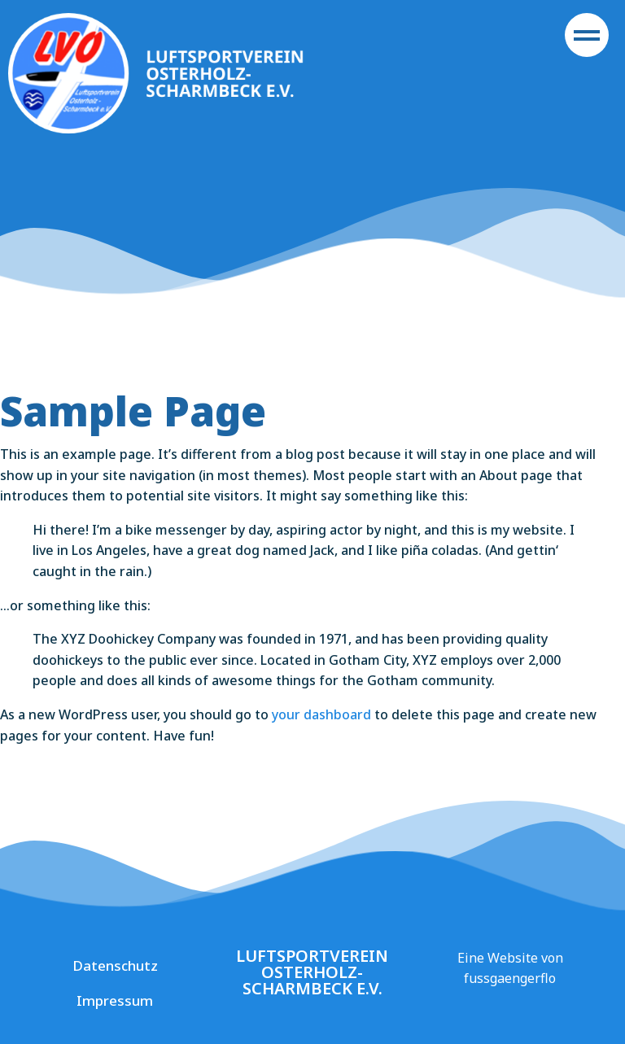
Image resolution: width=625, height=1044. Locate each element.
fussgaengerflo (510, 978)
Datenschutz (115, 965)
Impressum (114, 1000)
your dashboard (321, 714)
